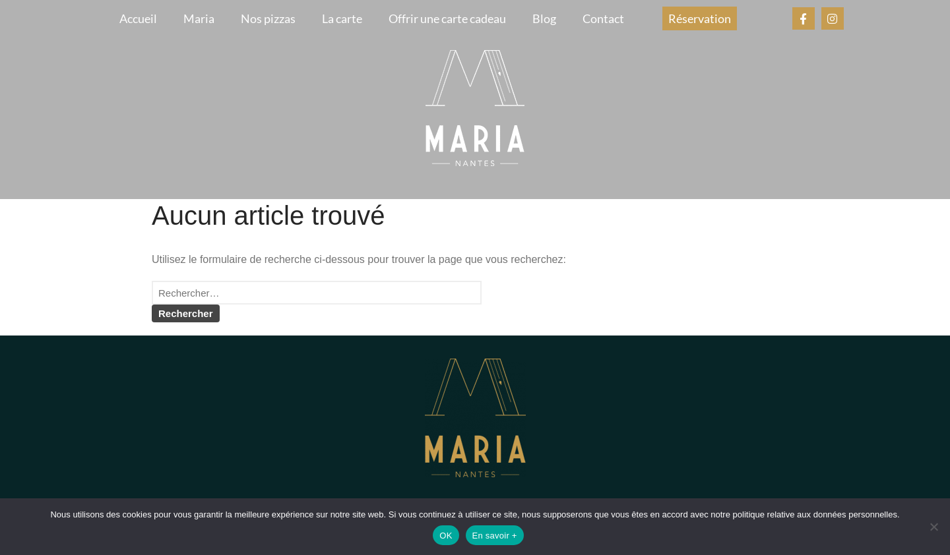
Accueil (138, 18)
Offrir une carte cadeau (447, 18)
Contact (603, 18)
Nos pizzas (268, 18)
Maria (198, 18)
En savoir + (494, 535)
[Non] (933, 526)
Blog (544, 18)
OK (445, 535)
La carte (342, 18)
